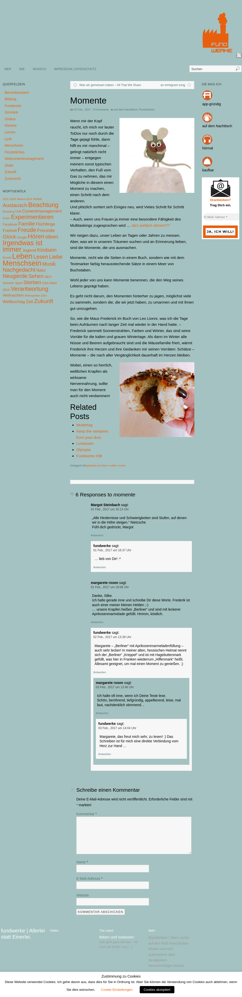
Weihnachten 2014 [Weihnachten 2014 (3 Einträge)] (36, 295)
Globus (9, 119)
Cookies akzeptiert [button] (157, 990)
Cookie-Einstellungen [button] (116, 990)
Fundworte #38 (89, 456)
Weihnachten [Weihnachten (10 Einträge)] (13, 295)
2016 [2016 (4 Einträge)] (12, 199)
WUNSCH (39, 69)
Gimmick (11, 112)
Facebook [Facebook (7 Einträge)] (10, 224)
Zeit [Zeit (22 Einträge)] (29, 301)
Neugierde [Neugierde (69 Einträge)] (15, 276)
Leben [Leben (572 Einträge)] (22, 256)
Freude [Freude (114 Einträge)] (27, 230)
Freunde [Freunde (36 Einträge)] (46, 230)
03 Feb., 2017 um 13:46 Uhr (115, 687)
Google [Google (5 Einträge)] (22, 237)
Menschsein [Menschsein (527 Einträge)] (22, 263)
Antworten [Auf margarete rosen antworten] (97, 622)
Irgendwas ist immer (96, 465)
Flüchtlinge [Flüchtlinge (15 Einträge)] (45, 224)
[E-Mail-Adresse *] (222, 217)
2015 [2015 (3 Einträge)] (6, 199)
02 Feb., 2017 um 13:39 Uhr (112, 637)
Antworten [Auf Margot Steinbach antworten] (97, 535)
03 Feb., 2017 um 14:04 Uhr (117, 728)
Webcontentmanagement (23, 159)
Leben (113, 465)
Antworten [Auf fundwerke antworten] (99, 567)
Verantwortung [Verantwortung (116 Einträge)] (29, 289)
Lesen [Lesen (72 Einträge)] (40, 257)
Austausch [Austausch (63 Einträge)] (15, 205)
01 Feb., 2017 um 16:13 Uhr (110, 509)
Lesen (122, 465)
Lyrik (8, 139)
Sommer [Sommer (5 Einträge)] (8, 283)
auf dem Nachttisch (125, 109)
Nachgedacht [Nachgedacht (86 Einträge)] (19, 270)
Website (82, 895)
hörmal (207, 148)
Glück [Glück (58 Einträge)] (9, 236)
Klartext (10, 125)
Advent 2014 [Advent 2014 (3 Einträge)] (24, 199)
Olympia (83, 449)
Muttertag (84, 425)
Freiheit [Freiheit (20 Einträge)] (10, 230)
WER (7, 69)
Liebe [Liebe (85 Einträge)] (56, 257)
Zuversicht (12, 179)
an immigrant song (172, 85)
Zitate (8, 165)
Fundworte (12, 106)
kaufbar (208, 170)
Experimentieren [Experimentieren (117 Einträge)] (32, 217)
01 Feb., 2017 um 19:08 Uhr (110, 587)
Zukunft (10, 172)
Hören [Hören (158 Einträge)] (36, 236)
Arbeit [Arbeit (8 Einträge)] (37, 199)
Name (82, 862)
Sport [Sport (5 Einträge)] (18, 283)
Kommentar (86, 814)
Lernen (9, 132)
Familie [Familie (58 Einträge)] (26, 223)
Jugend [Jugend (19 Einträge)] (29, 250)
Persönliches (147, 109)
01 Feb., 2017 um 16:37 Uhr (112, 550)
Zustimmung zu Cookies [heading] (120, 976)
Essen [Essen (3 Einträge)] (6, 218)
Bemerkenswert (16, 93)
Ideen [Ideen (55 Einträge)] (51, 236)
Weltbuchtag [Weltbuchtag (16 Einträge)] (14, 301)
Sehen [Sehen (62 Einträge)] (36, 276)
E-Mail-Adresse (89, 879)
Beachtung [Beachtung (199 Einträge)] (43, 204)
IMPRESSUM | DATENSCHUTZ (75, 69)
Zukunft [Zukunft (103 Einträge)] (43, 301)
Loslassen (85, 443)
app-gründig (211, 104)
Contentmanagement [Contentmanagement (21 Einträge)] (42, 211)
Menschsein (13, 145)
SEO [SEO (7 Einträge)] (47, 277)
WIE (22, 69)
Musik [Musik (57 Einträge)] (49, 264)
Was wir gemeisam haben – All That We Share (110, 85)
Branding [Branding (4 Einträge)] (8, 211)
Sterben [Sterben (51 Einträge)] (32, 282)
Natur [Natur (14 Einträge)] (41, 270)
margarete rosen (104, 583)
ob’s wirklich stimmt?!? (150, 225)
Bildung (10, 99)
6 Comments (101, 109)
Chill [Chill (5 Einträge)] (18, 211)
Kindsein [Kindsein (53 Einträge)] (46, 250)
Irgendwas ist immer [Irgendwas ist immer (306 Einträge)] (22, 246)
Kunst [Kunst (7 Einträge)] (7, 257)
